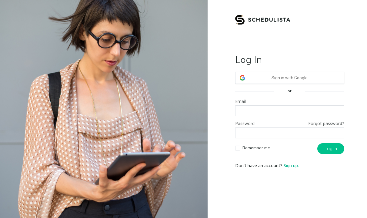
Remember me (256, 148)
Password (245, 123)
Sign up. (291, 165)
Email (240, 101)
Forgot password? (326, 123)
